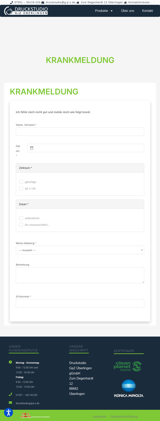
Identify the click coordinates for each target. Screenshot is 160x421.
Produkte (104, 10)
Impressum (99, 416)
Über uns (127, 10)
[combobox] (80, 250)
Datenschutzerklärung (124, 416)
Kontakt (147, 10)
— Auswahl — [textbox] (27, 250)
